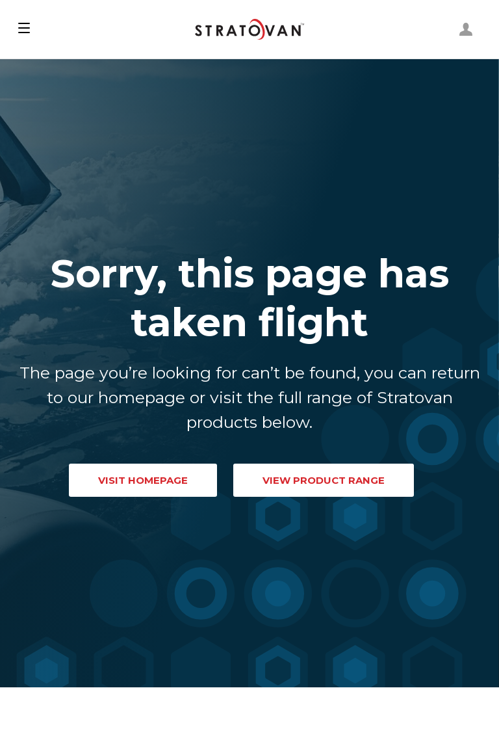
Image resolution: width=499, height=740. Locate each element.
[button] (24, 29)
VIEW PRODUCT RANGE (323, 480)
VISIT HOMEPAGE (143, 480)
